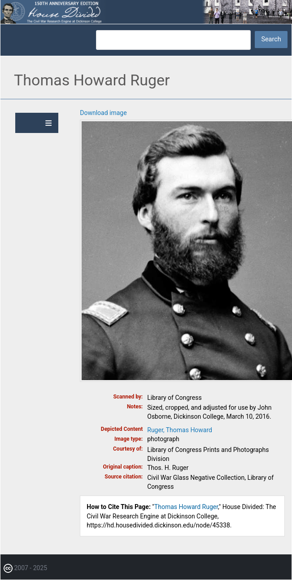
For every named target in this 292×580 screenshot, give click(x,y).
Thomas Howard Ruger (186, 506)
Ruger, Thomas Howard (179, 430)
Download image (103, 112)
